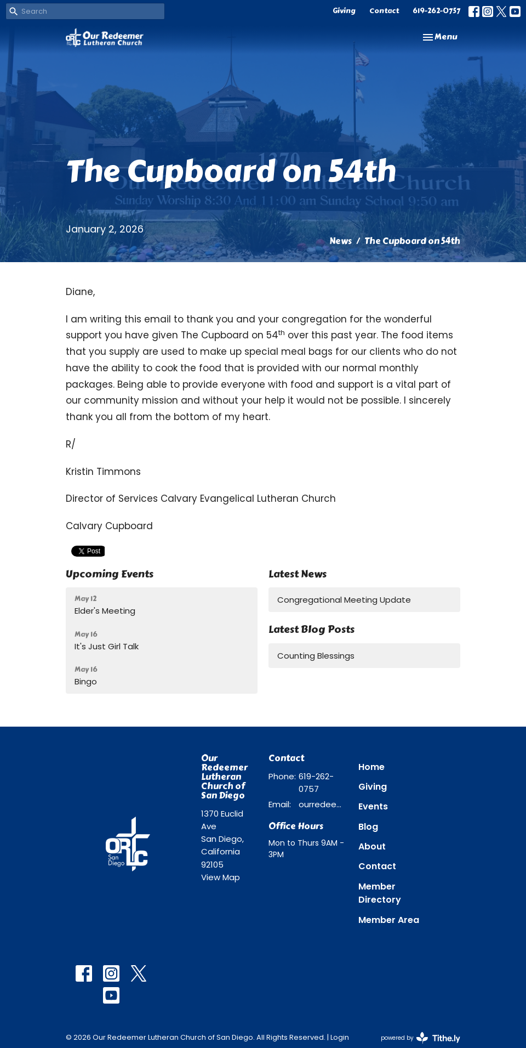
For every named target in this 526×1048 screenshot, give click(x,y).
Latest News (297, 574)
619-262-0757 (436, 10)
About (372, 846)
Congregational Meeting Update (344, 599)
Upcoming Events (109, 574)
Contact (384, 10)
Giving (344, 10)
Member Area (388, 920)
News (340, 241)
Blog (368, 826)
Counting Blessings (316, 655)
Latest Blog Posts (311, 629)
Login (339, 1037)
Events (373, 806)
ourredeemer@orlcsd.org (323, 804)
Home (371, 767)
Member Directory (379, 893)
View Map (220, 877)
